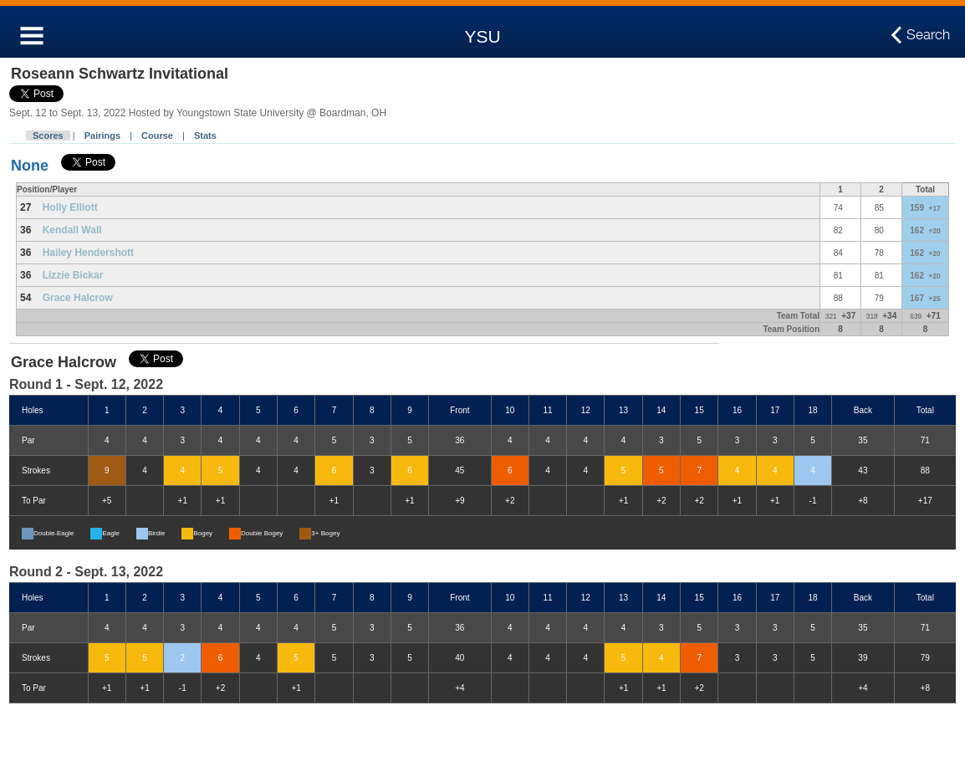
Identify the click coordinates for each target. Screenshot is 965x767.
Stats (205, 135)
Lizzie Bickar (73, 275)
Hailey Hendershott (88, 252)
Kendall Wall (72, 230)
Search (928, 35)
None (30, 165)
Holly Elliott (70, 207)
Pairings (102, 135)
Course (157, 135)
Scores (48, 135)
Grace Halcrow (78, 298)
